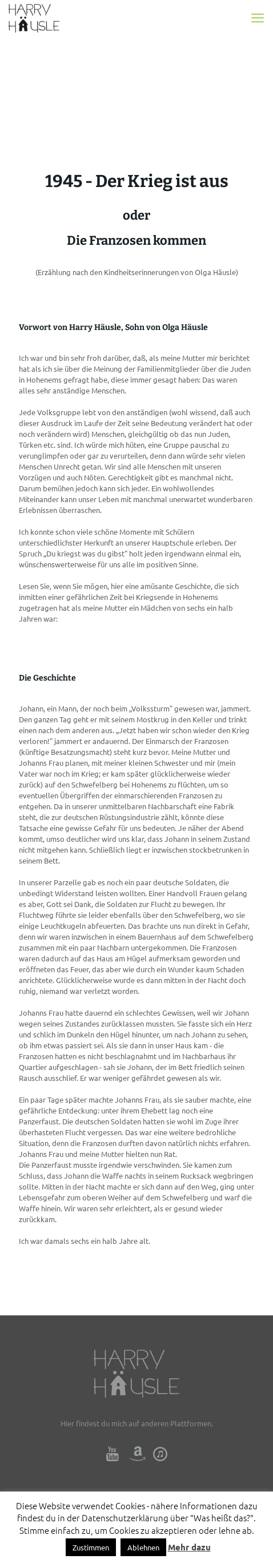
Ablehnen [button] (143, 1547)
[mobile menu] (257, 17)
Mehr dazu (189, 1547)
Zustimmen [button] (91, 1547)
